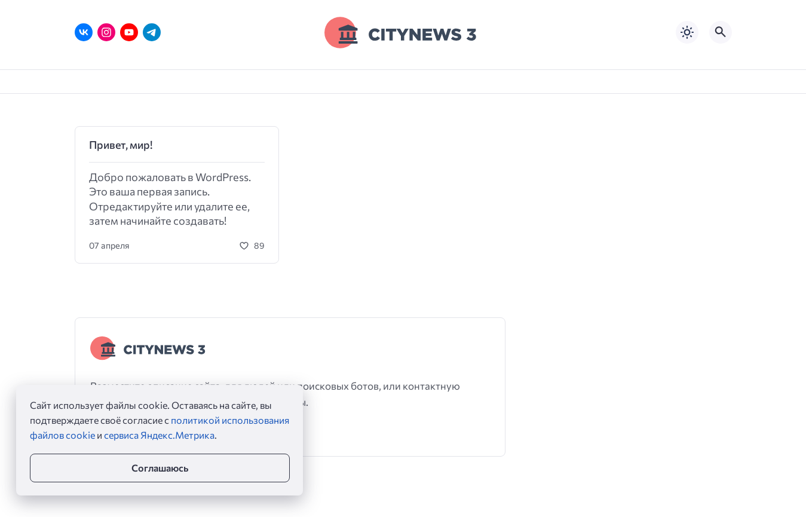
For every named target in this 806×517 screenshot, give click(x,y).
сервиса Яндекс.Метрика (159, 434)
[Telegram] (152, 32)
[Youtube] (129, 32)
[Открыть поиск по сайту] (720, 32)
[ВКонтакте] (84, 32)
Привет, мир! (120, 144)
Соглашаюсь (159, 467)
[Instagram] (106, 32)
